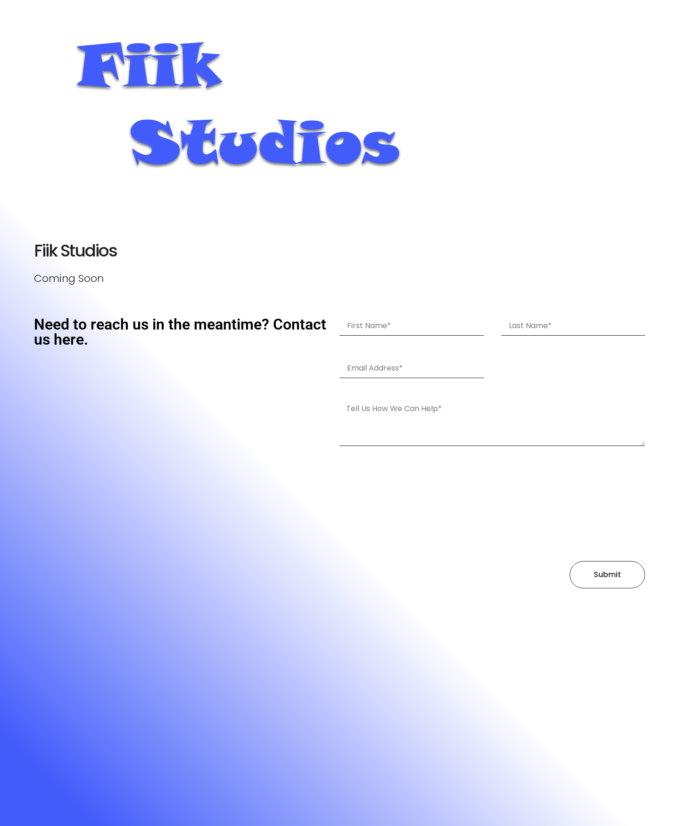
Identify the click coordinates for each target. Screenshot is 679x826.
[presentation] (378, 503)
